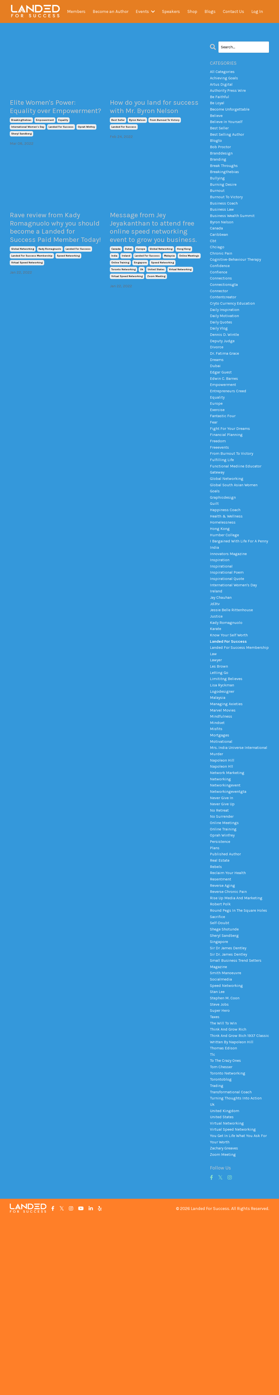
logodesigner (223, 782)
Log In (258, 11)
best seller (118, 135)
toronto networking (123, 304)
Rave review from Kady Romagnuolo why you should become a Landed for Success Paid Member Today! (56, 252)
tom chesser (222, 1225)
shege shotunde (226, 1063)
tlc (213, 1211)
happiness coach (227, 564)
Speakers (171, 11)
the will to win (225, 1169)
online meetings (189, 290)
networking (221, 887)
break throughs (225, 178)
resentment (222, 1000)
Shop (192, 11)
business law (223, 227)
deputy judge (223, 374)
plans (215, 965)
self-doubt (220, 1056)
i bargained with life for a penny (235, 603)
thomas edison (225, 1204)
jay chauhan (223, 670)
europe (140, 283)
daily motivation (226, 346)
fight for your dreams (231, 473)
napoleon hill (223, 866)
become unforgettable (232, 114)
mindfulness (222, 810)
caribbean (220, 255)
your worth (220, 1316)
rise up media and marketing (238, 1021)
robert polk (221, 1028)
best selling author (229, 142)
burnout (218, 206)
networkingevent (227, 895)
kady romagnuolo (50, 283)
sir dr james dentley (230, 1084)
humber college (225, 592)
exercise (218, 452)
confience (220, 297)
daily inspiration (226, 339)
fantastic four (224, 459)
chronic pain (222, 276)
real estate (221, 979)
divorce (217, 381)
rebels (216, 986)
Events (145, 11)
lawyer (216, 747)
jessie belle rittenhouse (234, 684)
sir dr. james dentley (230, 1091)
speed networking (68, 290)
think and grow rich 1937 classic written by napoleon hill (237, 1190)
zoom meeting (156, 311)
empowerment (45, 135)
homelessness (224, 578)
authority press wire (229, 93)
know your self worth (231, 712)
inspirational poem (229, 641)
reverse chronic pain (230, 1014)
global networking (22, 283)
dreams (217, 395)
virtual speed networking (27, 297)
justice (217, 691)
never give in (222, 909)
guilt (215, 557)
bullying (218, 192)
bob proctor (221, 156)
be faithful (221, 100)
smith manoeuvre (227, 1113)
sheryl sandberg (21, 148)
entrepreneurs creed (230, 431)
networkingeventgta (230, 902)
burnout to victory (228, 213)
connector (220, 318)
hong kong (184, 283)
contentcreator (225, 325)
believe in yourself (228, 128)
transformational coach (234, 1253)
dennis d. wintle (226, 367)
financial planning (228, 480)
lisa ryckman (223, 775)
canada (116, 283)
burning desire (224, 199)
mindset (218, 817)
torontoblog (222, 1239)
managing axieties (228, 796)
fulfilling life (223, 508)
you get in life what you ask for (238, 1306)
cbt (213, 262)
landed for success (61, 141)
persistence (221, 958)
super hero (220, 1155)
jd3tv (215, 677)
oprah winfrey (86, 141)
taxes (215, 1162)
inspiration (221, 627)
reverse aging (224, 1007)
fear (214, 466)
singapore (140, 297)
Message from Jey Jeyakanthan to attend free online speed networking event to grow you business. (155, 252)
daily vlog (219, 360)
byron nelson (137, 135)
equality (63, 135)
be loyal (218, 107)
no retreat (220, 923)
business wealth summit (235, 234)
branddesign (222, 163)
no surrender (223, 930)
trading (217, 1246)
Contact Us (234, 11)
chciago (218, 269)
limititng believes (228, 768)
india (114, 290)
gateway (218, 522)
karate (216, 705)
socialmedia (222, 1120)
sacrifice (218, 1049)
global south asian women (237, 536)
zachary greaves (226, 1323)
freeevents (220, 494)
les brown (220, 754)
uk (141, 304)
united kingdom (226, 1274)
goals (215, 543)
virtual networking (180, 304)
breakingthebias (21, 135)
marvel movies (224, 803)
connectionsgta (226, 311)
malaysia (169, 290)
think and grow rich (230, 1176)
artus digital (222, 86)
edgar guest (222, 410)
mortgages (220, 831)
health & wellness (228, 571)
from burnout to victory (164, 135)
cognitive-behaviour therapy (238, 283)
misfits (217, 824)
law (213, 740)
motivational (222, 838)
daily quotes (222, 353)
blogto (216, 150)
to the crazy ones (227, 1218)
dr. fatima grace (226, 389)
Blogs (210, 11)
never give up (223, 916)
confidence (221, 290)
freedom (218, 487)
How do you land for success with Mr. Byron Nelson (156, 113)
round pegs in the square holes (235, 1039)
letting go (220, 761)
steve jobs (220, 1148)
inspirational (222, 635)
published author (227, 972)
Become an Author (110, 11)
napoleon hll (222, 874)
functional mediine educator (238, 515)
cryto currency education (235, 332)
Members (76, 11)
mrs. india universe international (228, 849)
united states (156, 304)
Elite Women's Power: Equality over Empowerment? (52, 113)
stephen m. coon (226, 1141)
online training (120, 297)
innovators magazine (231, 620)
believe (217, 121)
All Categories (223, 72)
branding (219, 171)
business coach (226, 220)
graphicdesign (224, 550)
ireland (126, 290)
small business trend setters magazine (239, 1102)
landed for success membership (31, 290)
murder (217, 859)
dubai (128, 283)
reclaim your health (229, 993)
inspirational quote (229, 648)
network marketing (229, 880)
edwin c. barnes (225, 417)
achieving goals (226, 79)
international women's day (27, 141)
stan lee (218, 1134)
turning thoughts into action (239, 1260)
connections (222, 304)
